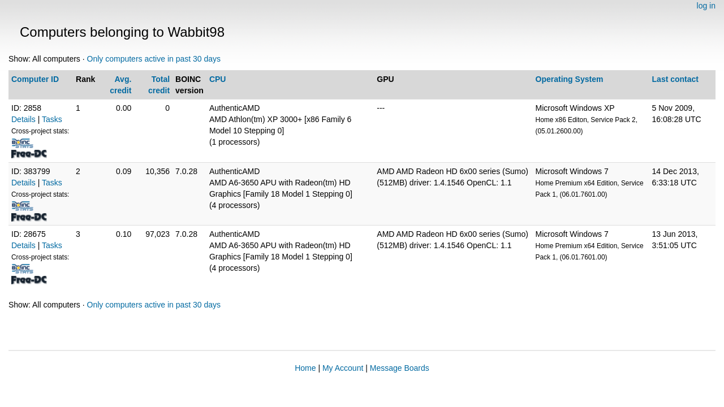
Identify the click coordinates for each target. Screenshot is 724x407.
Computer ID (35, 79)
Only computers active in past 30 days (154, 58)
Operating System (570, 79)
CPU (217, 79)
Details (23, 119)
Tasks (52, 119)
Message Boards (399, 368)
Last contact (675, 79)
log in (706, 5)
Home (305, 368)
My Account (342, 368)
